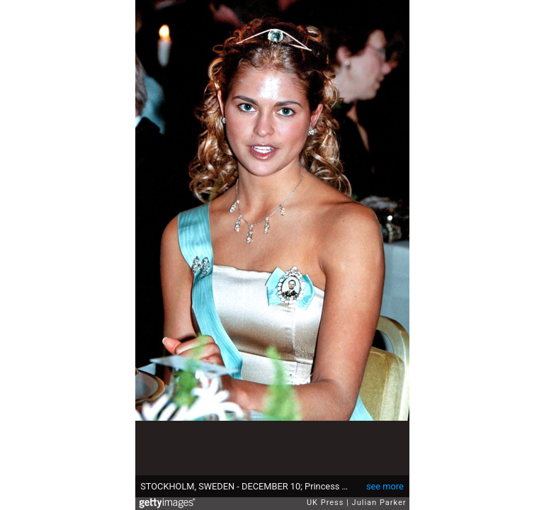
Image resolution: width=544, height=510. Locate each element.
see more (385, 486)
